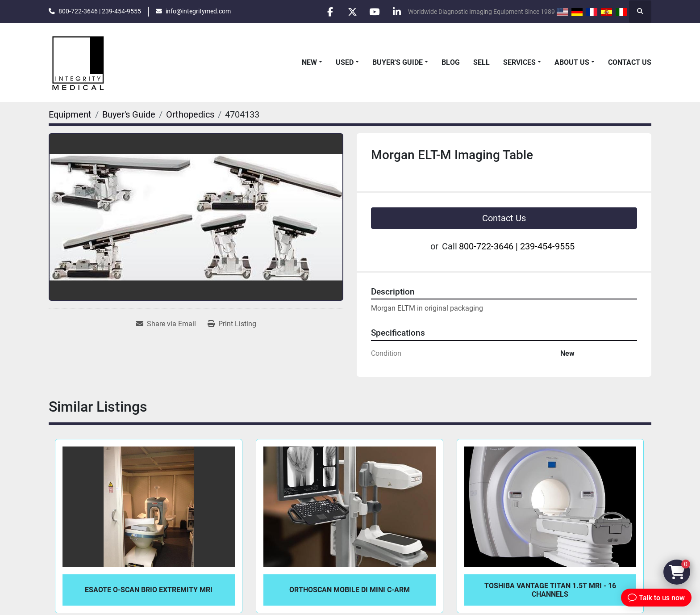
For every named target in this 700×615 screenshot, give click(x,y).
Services (519, 62)
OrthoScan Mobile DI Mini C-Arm (349, 590)
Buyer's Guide (397, 62)
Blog (451, 62)
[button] (312, 62)
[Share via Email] (166, 324)
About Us (571, 62)
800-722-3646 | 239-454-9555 (99, 11)
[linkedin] (396, 11)
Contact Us (629, 62)
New (309, 62)
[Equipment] (70, 114)
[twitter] (351, 11)
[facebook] (328, 11)
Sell (481, 62)
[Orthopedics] (190, 114)
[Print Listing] (232, 324)
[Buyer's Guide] (128, 114)
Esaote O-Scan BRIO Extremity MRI (148, 590)
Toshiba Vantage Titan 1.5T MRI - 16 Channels (550, 589)
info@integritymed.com (198, 11)
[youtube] (373, 11)
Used (345, 62)
